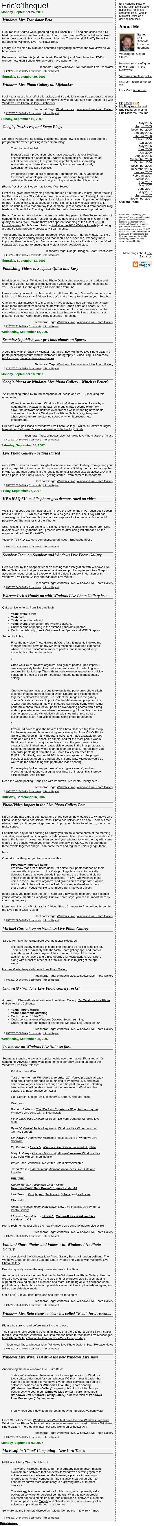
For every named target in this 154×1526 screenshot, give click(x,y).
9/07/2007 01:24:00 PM (17, 791)
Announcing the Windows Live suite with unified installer (54, 1111)
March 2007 (144, 178)
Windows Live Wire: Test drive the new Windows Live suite (71, 1420)
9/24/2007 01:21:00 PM (17, 71)
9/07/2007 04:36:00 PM (17, 587)
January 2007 (143, 172)
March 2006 (144, 139)
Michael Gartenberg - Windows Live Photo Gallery (34, 969)
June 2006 (145, 149)
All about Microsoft (44, 1153)
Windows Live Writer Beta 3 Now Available (55, 1163)
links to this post (51, 71)
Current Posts (129, 201)
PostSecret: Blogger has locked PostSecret (40, 186)
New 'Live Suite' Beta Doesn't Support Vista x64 (44, 1188)
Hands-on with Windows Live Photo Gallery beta (66, 781)
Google (72, 251)
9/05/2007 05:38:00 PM (17, 1305)
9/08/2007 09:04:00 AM (17, 485)
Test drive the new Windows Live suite (37, 1077)
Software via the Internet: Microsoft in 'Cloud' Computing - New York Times (50, 1510)
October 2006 (143, 162)
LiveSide (35, 1147)
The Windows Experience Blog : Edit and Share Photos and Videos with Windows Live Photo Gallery (55, 1260)
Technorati (52, 1096)
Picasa (108, 435)
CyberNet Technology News (38, 1128)
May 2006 (145, 146)
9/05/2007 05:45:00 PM (17, 1236)
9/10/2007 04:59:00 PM (17, 440)
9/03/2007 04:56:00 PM (17, 1518)
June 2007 (145, 188)
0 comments (35, 71)
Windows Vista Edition (48, 1184)
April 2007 (145, 182)
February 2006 (142, 136)
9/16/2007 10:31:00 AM (17, 255)
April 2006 (145, 142)
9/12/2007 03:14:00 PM (17, 368)
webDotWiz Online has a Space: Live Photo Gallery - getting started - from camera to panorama (56, 473)
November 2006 (141, 165)
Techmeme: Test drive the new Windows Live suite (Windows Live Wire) (57, 1225)
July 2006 (145, 152)
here (98, 956)
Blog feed (125, 103)
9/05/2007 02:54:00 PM (17, 1437)
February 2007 (142, 175)
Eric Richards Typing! (133, 109)
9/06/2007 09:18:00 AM (17, 1033)
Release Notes (103, 1344)
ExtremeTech (38, 1169)
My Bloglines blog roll (133, 106)
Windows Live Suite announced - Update (69, 1147)
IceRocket (83, 1096)
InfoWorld (48, 1216)
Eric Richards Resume (133, 113)
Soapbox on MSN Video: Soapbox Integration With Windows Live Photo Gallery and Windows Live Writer (52, 575)
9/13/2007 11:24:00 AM (17, 326)
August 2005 (143, 126)
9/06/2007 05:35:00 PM (17, 980)
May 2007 (145, 185)
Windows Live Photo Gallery (95, 109)
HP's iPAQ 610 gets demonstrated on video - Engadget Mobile (51, 539)
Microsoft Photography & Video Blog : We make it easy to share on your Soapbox (58, 296)
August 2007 (143, 195)
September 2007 (141, 198)
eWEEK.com (35, 1118)
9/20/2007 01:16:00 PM (17, 113)
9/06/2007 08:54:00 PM (17, 920)
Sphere (65, 1096)
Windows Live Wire (23, 1071)
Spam (93, 251)
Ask (41, 1096)
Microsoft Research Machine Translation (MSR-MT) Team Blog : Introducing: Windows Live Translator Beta (56, 40)
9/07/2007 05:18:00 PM (17, 546)
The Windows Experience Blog (56, 1109)
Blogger (83, 251)
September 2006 (141, 159)
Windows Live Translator (97, 67)
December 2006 (141, 169)
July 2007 (145, 192)
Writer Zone (18, 1163)
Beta (89, 1344)
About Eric (140, 90)
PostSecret (106, 251)
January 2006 (143, 132)
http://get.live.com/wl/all (88, 1410)
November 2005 (141, 129)
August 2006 (143, 155)
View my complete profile (135, 76)
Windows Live (71, 67)
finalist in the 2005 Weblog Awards (73, 225)
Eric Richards (145, 254)
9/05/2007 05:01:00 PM (17, 1348)
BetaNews (34, 1137)
